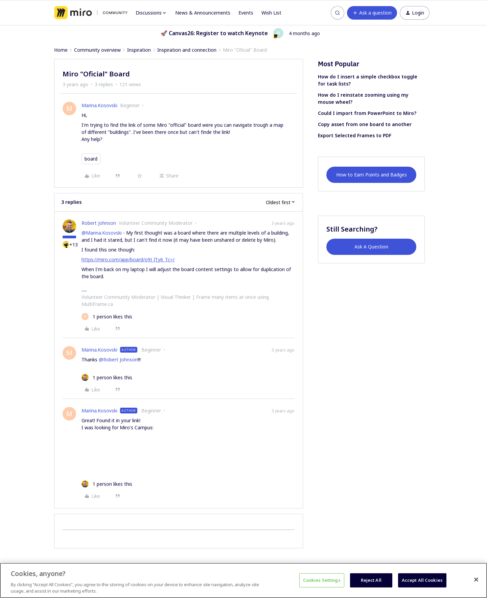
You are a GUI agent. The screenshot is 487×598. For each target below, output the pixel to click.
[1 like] (107, 316)
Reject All (371, 580)
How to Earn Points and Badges (371, 174)
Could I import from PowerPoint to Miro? (367, 113)
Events (245, 12)
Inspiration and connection (186, 50)
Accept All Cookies (422, 580)
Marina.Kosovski (99, 105)
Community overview (97, 50)
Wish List (271, 12)
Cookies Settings (322, 580)
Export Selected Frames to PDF (354, 135)
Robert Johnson (99, 223)
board (91, 159)
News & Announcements (202, 12)
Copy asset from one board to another (365, 124)
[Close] (476, 579)
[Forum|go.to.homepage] (90, 13)
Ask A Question (371, 246)
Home (61, 50)
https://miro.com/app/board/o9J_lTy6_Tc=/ (128, 259)
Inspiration (139, 50)
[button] (372, 13)
